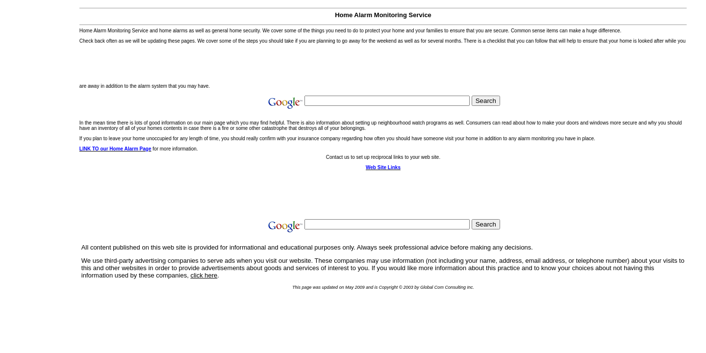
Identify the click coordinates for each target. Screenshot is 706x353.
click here (203, 275)
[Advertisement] (30, 148)
